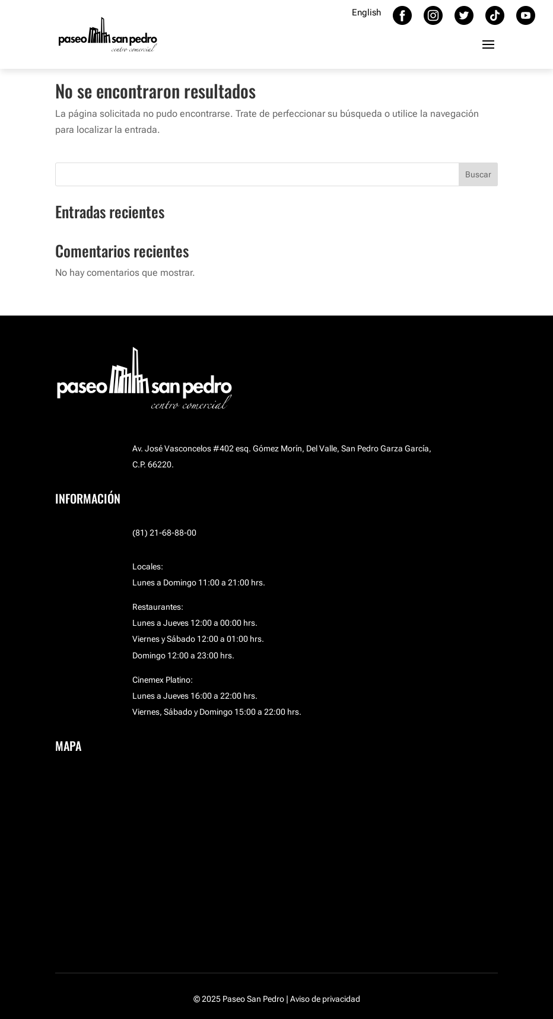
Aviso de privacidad (325, 999)
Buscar (478, 174)
